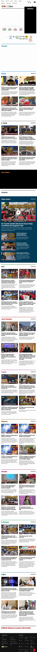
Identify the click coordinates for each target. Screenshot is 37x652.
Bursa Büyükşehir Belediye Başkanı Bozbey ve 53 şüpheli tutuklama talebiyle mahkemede (27, 138)
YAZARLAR (3, 3)
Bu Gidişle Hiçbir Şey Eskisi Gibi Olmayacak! (26, 408)
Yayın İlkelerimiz (4, 639)
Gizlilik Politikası (12, 639)
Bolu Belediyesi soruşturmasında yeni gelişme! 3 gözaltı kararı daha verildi (27, 158)
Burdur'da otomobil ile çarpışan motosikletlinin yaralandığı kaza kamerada (22, 244)
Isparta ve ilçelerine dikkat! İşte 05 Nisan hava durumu (27, 436)
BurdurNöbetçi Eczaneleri (30, 40)
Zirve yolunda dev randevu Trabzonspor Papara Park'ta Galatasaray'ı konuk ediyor (8, 281)
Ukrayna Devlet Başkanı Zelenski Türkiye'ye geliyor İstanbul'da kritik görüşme (9, 88)
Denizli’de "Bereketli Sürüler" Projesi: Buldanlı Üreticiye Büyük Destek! (9, 334)
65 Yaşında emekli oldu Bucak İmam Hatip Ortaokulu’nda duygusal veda (17, 225)
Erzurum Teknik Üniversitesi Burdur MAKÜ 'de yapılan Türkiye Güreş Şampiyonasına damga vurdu (27, 303)
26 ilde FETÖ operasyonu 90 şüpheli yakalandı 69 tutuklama (9, 137)
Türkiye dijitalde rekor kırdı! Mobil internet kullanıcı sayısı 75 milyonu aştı (9, 537)
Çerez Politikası (4, 641)
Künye (3, 637)
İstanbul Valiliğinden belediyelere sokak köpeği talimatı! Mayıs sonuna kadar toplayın (27, 458)
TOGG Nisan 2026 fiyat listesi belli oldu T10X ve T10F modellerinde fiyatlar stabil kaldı (9, 408)
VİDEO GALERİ (8, 3)
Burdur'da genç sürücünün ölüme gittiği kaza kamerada (23, 253)
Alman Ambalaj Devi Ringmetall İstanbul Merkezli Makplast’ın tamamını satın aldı (9, 558)
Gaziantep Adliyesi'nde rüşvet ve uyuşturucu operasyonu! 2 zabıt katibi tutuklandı (9, 158)
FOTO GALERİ (14, 3)
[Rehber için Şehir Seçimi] (6, 37)
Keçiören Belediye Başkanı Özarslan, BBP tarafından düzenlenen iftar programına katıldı (8, 356)
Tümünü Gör (33, 73)
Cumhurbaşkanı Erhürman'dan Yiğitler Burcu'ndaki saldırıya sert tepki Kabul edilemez (9, 109)
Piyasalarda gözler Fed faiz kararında (25, 536)
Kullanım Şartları (12, 641)
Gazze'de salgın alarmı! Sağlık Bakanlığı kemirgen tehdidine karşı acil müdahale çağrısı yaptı (27, 88)
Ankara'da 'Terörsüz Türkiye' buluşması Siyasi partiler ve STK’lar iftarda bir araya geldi (8, 508)
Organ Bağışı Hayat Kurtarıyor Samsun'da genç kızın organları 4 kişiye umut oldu (9, 589)
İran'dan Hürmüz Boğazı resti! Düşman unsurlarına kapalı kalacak (26, 109)
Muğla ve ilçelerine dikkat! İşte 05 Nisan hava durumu (9, 436)
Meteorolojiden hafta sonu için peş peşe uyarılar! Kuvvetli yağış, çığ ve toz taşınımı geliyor (27, 387)
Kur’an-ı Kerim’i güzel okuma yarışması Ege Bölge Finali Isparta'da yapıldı (8, 487)
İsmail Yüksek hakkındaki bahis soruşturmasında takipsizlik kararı (27, 281)
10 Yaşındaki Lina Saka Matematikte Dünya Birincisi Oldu (26, 508)
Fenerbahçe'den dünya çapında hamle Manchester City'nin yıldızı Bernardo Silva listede (9, 303)
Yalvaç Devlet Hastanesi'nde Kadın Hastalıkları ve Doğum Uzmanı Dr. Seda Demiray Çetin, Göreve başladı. (27, 613)
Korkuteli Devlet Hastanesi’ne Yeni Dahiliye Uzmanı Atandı (8, 612)
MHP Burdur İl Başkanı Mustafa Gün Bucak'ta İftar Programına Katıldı (27, 487)
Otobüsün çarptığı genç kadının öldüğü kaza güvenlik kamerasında (21, 234)
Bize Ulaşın (12, 637)
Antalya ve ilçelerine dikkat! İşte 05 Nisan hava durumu (9, 457)
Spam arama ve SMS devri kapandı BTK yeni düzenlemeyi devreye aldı (8, 387)
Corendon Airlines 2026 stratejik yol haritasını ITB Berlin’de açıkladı (27, 558)
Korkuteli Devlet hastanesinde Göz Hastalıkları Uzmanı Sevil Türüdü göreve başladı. (26, 589)
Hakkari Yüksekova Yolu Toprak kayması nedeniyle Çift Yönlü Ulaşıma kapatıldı (27, 334)
